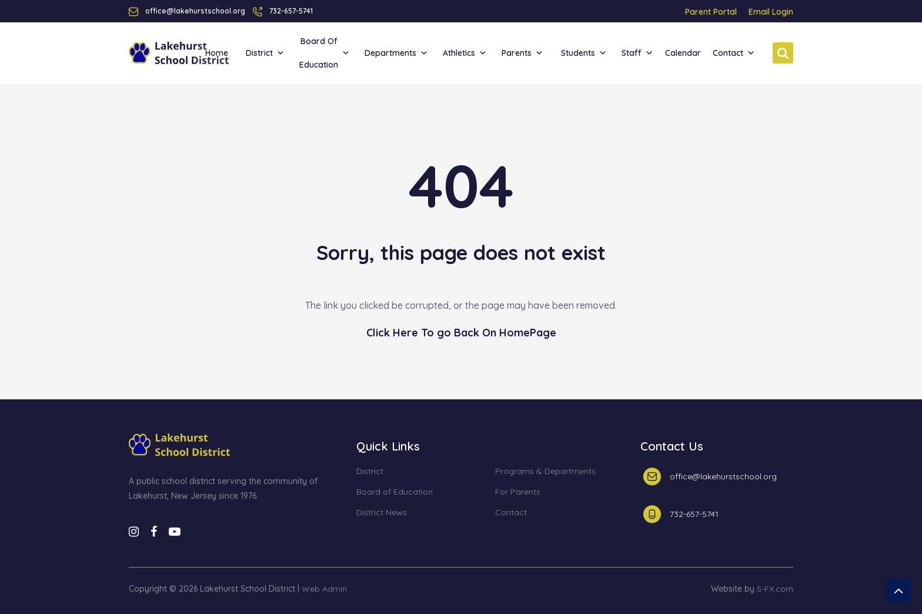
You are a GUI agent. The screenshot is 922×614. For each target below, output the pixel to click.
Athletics (465, 53)
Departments (396, 53)
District (265, 53)
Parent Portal (711, 11)
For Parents (517, 492)
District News (381, 513)
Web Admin (324, 588)
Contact (734, 53)
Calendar (683, 53)
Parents (522, 53)
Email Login (771, 11)
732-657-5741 (291, 10)
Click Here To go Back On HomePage (461, 332)
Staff (637, 53)
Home (216, 53)
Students (584, 53)
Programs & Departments (545, 471)
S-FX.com (775, 588)
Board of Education (324, 53)
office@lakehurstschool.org (723, 476)
